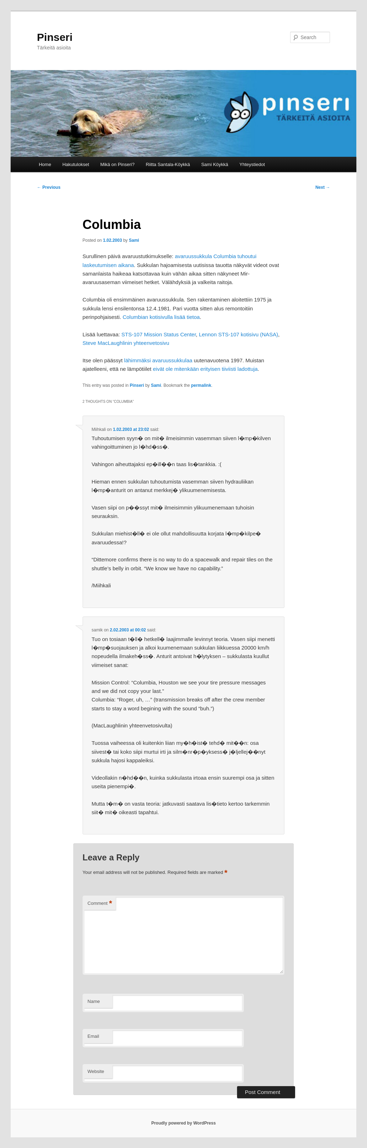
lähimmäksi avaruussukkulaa (158, 360)
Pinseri (55, 37)
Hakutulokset (75, 164)
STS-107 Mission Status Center (158, 334)
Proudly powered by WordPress (183, 1123)
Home (45, 164)
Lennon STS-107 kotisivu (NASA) (238, 334)
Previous (49, 187)
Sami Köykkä (214, 164)
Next (322, 187)
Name (94, 1001)
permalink (201, 385)
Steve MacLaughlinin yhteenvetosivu (126, 343)
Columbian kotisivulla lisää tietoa (161, 317)
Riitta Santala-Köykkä (168, 164)
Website (96, 1071)
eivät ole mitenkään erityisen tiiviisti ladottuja (205, 369)
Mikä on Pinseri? (117, 164)
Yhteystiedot (252, 164)
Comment (100, 903)
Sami (134, 240)
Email (93, 1036)
